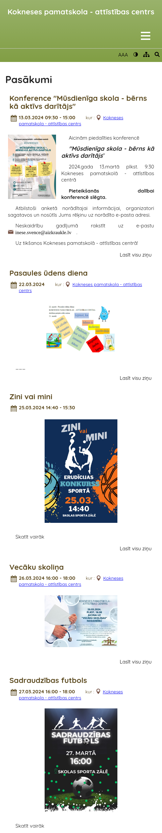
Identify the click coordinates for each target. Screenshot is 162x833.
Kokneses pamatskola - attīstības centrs (81, 11)
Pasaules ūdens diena (48, 273)
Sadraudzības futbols (48, 680)
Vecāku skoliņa (36, 567)
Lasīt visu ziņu (136, 255)
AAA (123, 55)
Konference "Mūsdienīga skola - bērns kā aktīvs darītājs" (78, 102)
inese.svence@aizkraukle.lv (43, 231)
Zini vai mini (30, 397)
